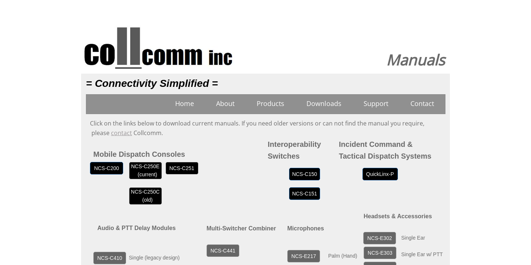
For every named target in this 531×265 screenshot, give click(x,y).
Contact (422, 103)
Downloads (323, 103)
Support (376, 103)
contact (121, 133)
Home (184, 103)
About (225, 103)
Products (270, 103)
